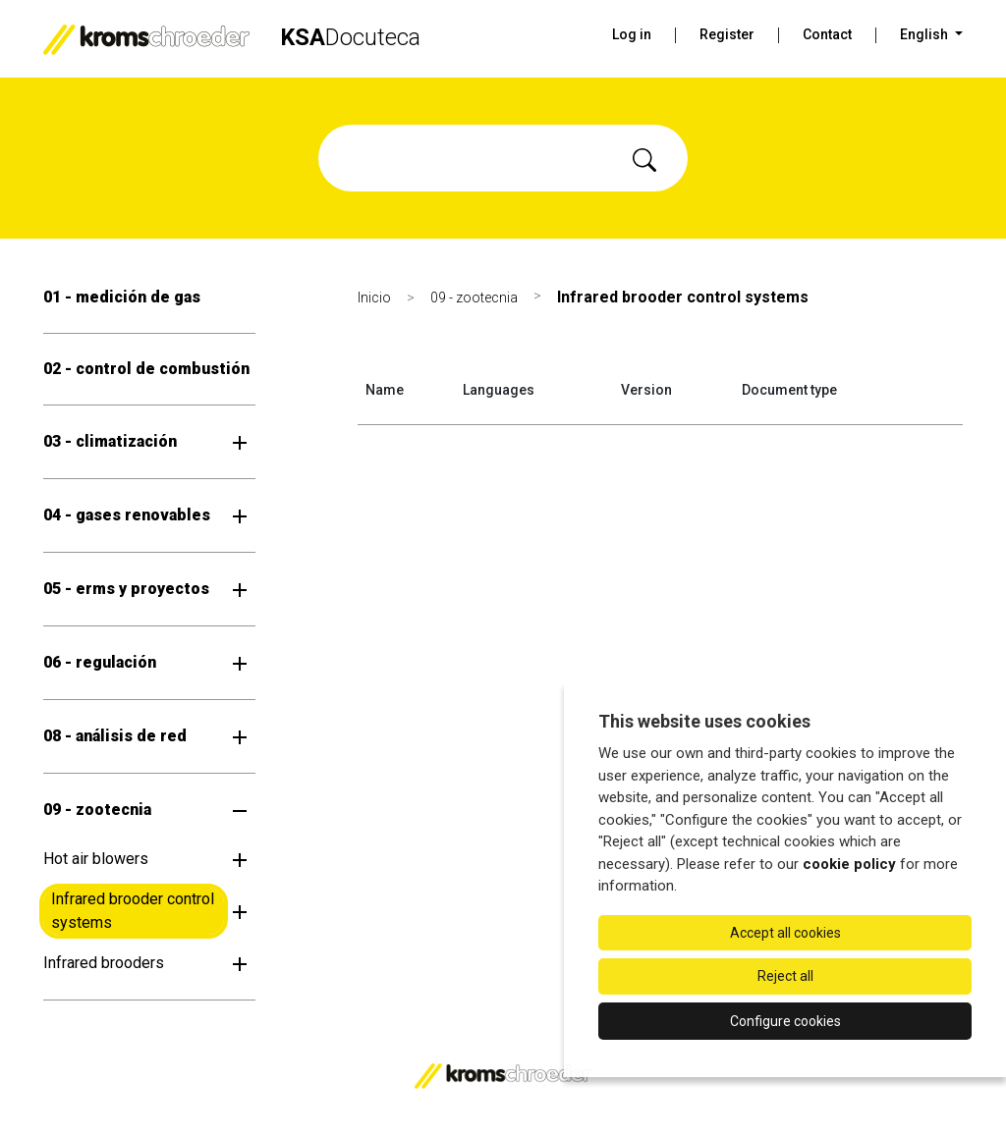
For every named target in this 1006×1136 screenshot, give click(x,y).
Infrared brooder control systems (132, 911)
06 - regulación (99, 662)
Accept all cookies (785, 933)
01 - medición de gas (121, 297)
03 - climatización (110, 441)
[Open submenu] (239, 442)
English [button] (925, 34)
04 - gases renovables (126, 515)
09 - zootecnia (97, 809)
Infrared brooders (103, 962)
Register (726, 34)
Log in (631, 34)
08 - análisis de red (115, 736)
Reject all (785, 976)
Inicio (374, 297)
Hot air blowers (95, 858)
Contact (827, 34)
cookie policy (849, 864)
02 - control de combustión (146, 368)
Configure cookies (785, 1021)
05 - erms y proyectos (126, 588)
